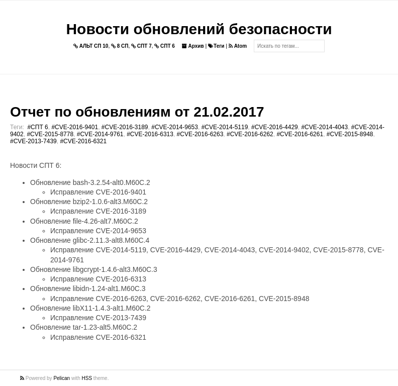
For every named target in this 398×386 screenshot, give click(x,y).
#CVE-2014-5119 (225, 127)
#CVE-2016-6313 (150, 134)
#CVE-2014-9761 (100, 134)
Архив (193, 46)
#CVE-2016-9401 (74, 127)
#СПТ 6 (37, 127)
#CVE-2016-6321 (83, 141)
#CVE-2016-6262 (250, 134)
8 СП (120, 46)
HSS (87, 378)
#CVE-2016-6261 (299, 134)
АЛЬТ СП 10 (91, 46)
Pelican (61, 378)
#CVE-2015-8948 (350, 134)
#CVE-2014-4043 (324, 127)
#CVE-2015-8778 (50, 134)
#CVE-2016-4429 (274, 127)
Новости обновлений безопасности (199, 29)
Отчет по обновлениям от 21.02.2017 (137, 112)
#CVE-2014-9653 (174, 127)
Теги (216, 46)
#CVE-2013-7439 (33, 141)
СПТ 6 (164, 46)
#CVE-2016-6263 (200, 134)
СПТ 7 (141, 46)
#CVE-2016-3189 (125, 127)
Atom (238, 46)
